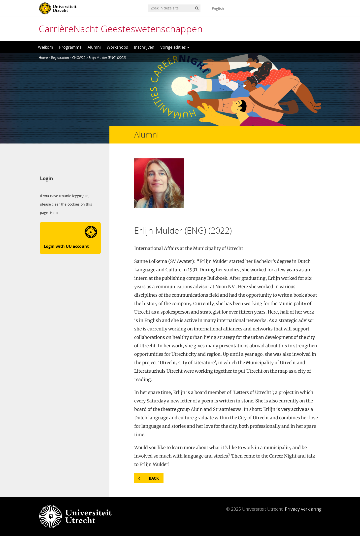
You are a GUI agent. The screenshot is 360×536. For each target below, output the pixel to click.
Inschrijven (144, 47)
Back (154, 478)
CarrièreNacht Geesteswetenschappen (120, 28)
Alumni (94, 47)
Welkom (45, 47)
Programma (70, 47)
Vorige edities (174, 47)
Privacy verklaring (303, 509)
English (218, 8)
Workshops (117, 47)
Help (54, 213)
